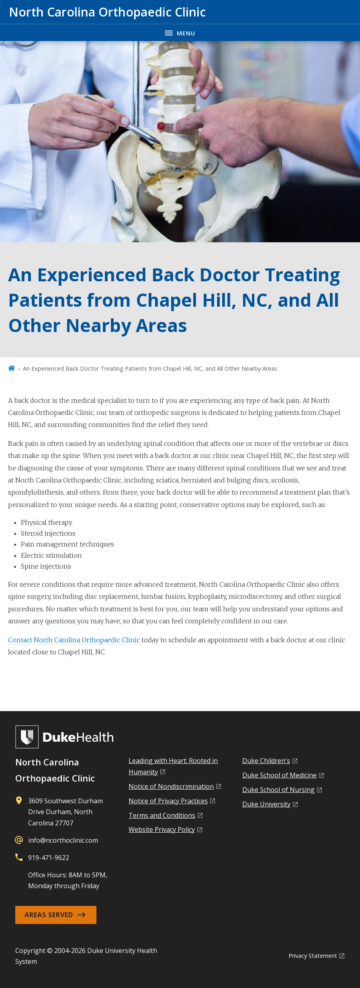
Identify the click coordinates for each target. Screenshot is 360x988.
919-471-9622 (48, 857)
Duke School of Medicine (279, 775)
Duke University (266, 804)
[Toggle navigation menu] (180, 32)
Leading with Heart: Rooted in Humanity (173, 766)
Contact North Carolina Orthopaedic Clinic (74, 640)
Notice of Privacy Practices (168, 800)
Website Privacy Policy (162, 829)
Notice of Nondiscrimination (171, 786)
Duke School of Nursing (278, 789)
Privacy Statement (312, 955)
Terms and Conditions (162, 815)
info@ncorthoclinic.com (63, 840)
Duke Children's (266, 760)
